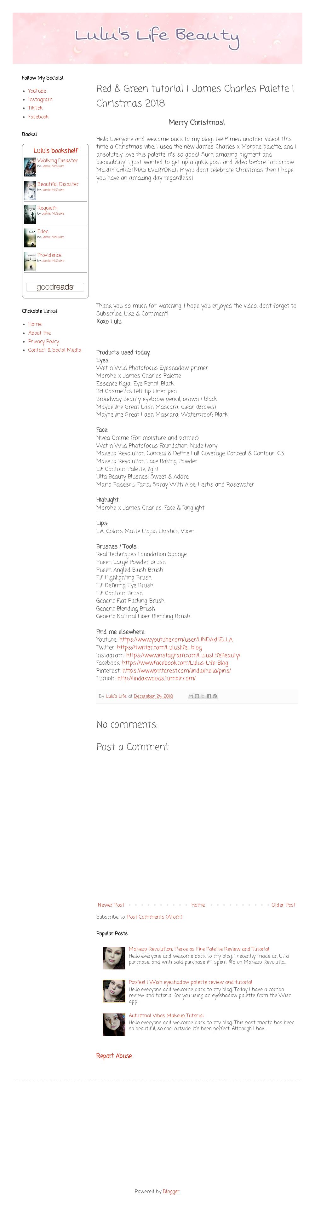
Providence (49, 255)
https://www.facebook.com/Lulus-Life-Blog (175, 663)
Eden (43, 232)
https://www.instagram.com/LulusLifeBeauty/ (183, 655)
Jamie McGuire (53, 166)
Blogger (171, 1192)
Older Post (284, 905)
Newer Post (111, 905)
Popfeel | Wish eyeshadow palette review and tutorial (190, 982)
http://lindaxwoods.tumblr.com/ (156, 678)
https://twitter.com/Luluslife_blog (159, 648)
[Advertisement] (157, 1135)
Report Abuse (114, 1056)
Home (198, 905)
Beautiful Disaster (58, 184)
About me (39, 333)
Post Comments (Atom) (154, 917)
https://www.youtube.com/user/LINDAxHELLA (175, 640)
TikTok (35, 108)
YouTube (37, 91)
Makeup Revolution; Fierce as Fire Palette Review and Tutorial (199, 949)
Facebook (38, 117)
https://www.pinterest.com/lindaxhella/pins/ (177, 671)
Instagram (40, 100)
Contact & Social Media (54, 350)
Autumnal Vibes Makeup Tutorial (166, 1016)
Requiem (47, 208)
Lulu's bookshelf (55, 151)
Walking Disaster (57, 161)
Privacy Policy (43, 342)
